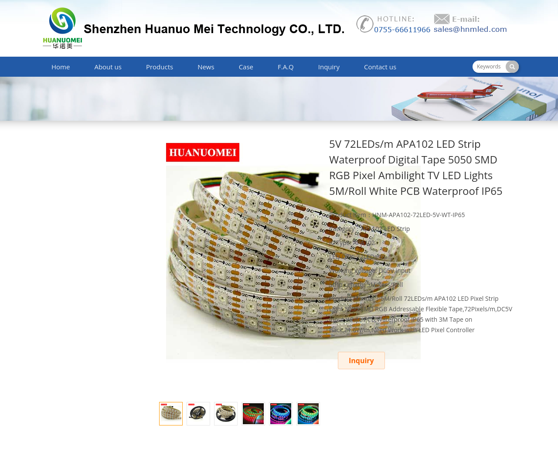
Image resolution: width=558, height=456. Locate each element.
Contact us (380, 66)
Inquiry (329, 66)
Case (246, 66)
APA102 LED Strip (385, 229)
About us (107, 66)
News (205, 66)
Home (60, 66)
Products (159, 66)
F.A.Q (286, 66)
